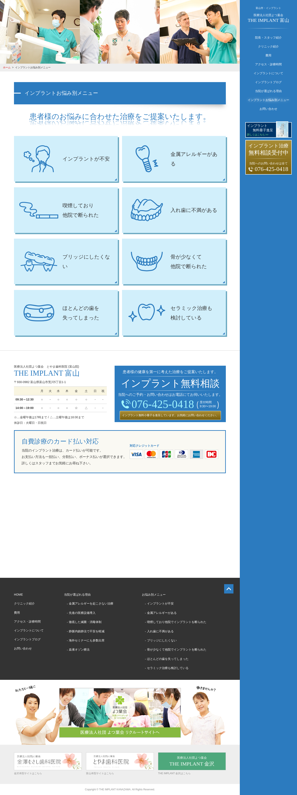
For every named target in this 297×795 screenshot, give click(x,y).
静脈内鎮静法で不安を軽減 (86, 631)
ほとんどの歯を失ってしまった (168, 659)
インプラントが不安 (160, 603)
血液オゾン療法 (79, 649)
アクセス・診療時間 (268, 64)
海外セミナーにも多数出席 (86, 640)
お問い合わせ (268, 109)
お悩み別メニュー (154, 594)
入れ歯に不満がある (160, 631)
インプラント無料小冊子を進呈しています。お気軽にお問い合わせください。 (170, 415)
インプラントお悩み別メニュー (268, 100)
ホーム (7, 67)
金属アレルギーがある (162, 612)
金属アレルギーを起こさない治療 (91, 603)
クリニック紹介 (268, 46)
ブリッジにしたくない (162, 640)
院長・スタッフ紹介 (268, 37)
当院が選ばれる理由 (268, 91)
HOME (18, 594)
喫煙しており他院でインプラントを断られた (176, 622)
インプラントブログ (268, 82)
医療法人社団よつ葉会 (268, 18)
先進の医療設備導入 (82, 612)
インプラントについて (268, 73)
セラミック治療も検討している (168, 668)
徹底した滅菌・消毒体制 (85, 622)
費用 (268, 55)
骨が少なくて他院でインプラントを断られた (176, 649)
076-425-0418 (157, 404)
